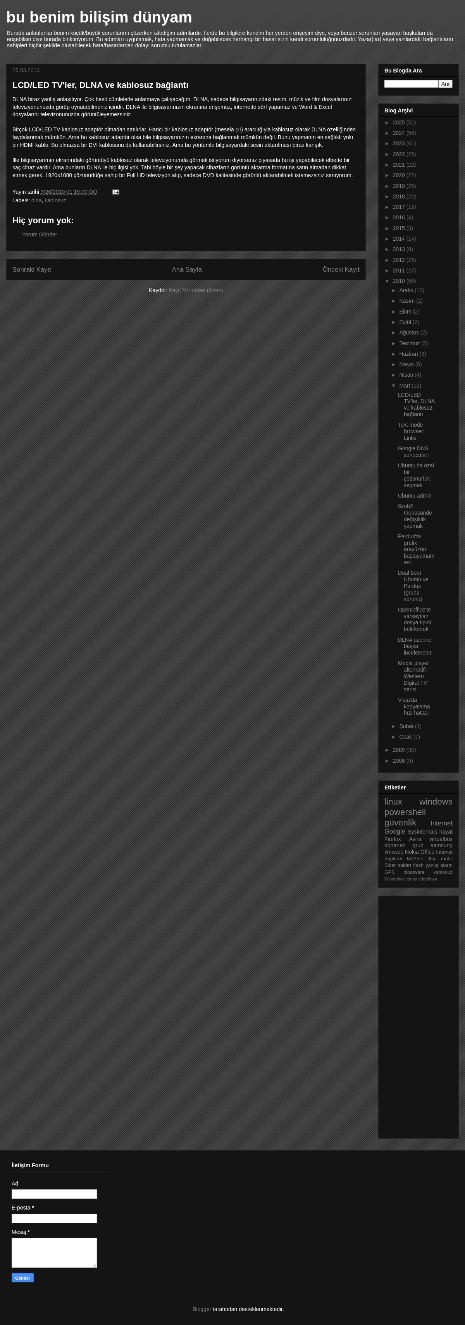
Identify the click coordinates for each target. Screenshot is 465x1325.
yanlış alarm (439, 865)
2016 (399, 217)
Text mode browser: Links (411, 431)
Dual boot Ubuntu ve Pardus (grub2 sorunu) (413, 586)
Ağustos (409, 332)
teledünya (427, 879)
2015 (399, 228)
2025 (399, 122)
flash (418, 865)
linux (393, 801)
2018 (399, 196)
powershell (405, 812)
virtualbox (441, 839)
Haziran (409, 354)
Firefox (392, 839)
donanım (394, 845)
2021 (399, 165)
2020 (399, 175)
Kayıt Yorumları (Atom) (196, 290)
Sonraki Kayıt (31, 269)
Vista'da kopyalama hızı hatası (414, 706)
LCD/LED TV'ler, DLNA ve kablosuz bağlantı (416, 404)
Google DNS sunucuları (413, 451)
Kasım (407, 301)
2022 (399, 154)
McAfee (415, 859)
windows (436, 801)
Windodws (394, 879)
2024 (399, 133)
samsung (442, 845)
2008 (399, 761)
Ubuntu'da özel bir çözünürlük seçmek (416, 475)
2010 (399, 281)
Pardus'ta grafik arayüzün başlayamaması (416, 549)
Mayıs (407, 364)
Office (427, 852)
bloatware (414, 872)
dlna (36, 200)
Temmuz (410, 343)
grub (418, 845)
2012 (399, 260)
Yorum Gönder (39, 234)
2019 (399, 186)
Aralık (407, 290)
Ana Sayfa (187, 269)
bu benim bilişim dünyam (99, 17)
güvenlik (400, 822)
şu (238, 129)
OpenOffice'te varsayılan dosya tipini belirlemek (414, 619)
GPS (389, 872)
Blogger (202, 1309)
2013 (399, 249)
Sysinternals (422, 832)
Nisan (407, 375)
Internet (442, 823)
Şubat (407, 726)
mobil (447, 859)
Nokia (412, 852)
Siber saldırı (397, 865)
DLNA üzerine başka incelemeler (415, 646)
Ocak (406, 737)
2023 (399, 143)
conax (411, 879)
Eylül (405, 322)
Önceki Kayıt (341, 269)
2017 (399, 207)
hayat (446, 832)
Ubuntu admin (415, 496)
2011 (399, 270)
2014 (399, 239)
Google (394, 831)
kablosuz (55, 200)
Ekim (406, 311)
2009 (399, 750)
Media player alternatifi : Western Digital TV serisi (413, 676)
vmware (393, 852)
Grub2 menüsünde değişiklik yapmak (415, 516)
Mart (405, 386)
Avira (415, 839)
